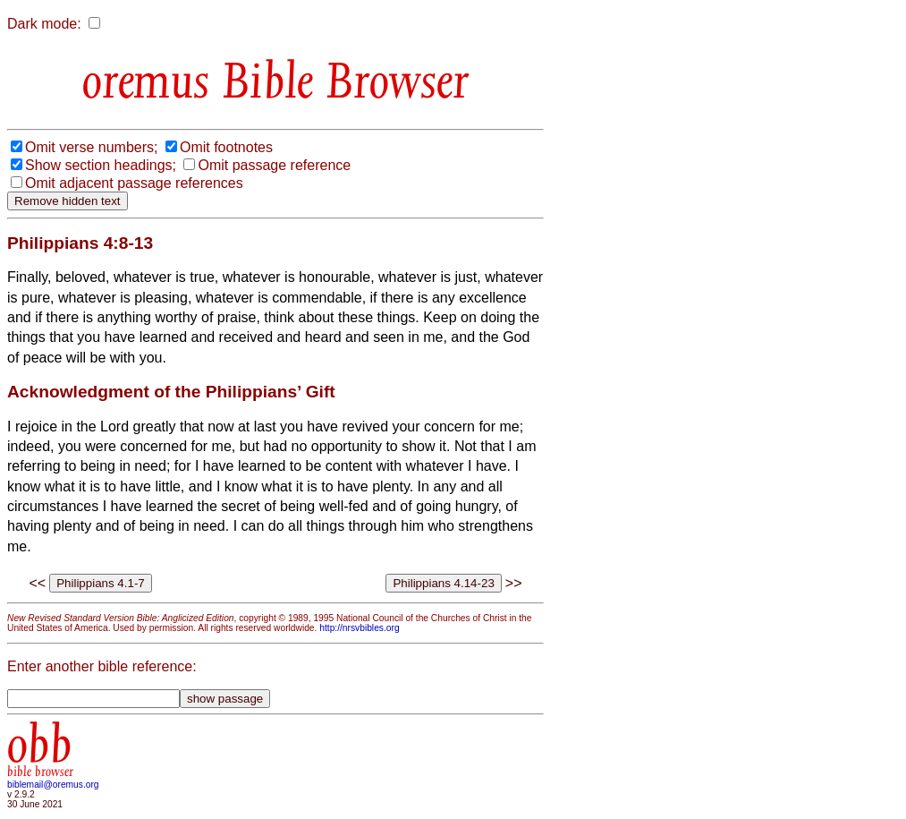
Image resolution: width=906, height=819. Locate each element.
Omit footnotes (226, 147)
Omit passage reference (274, 165)
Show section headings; (100, 165)
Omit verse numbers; (91, 147)
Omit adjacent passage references (134, 183)
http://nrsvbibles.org (359, 628)
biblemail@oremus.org (53, 784)
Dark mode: (44, 23)
